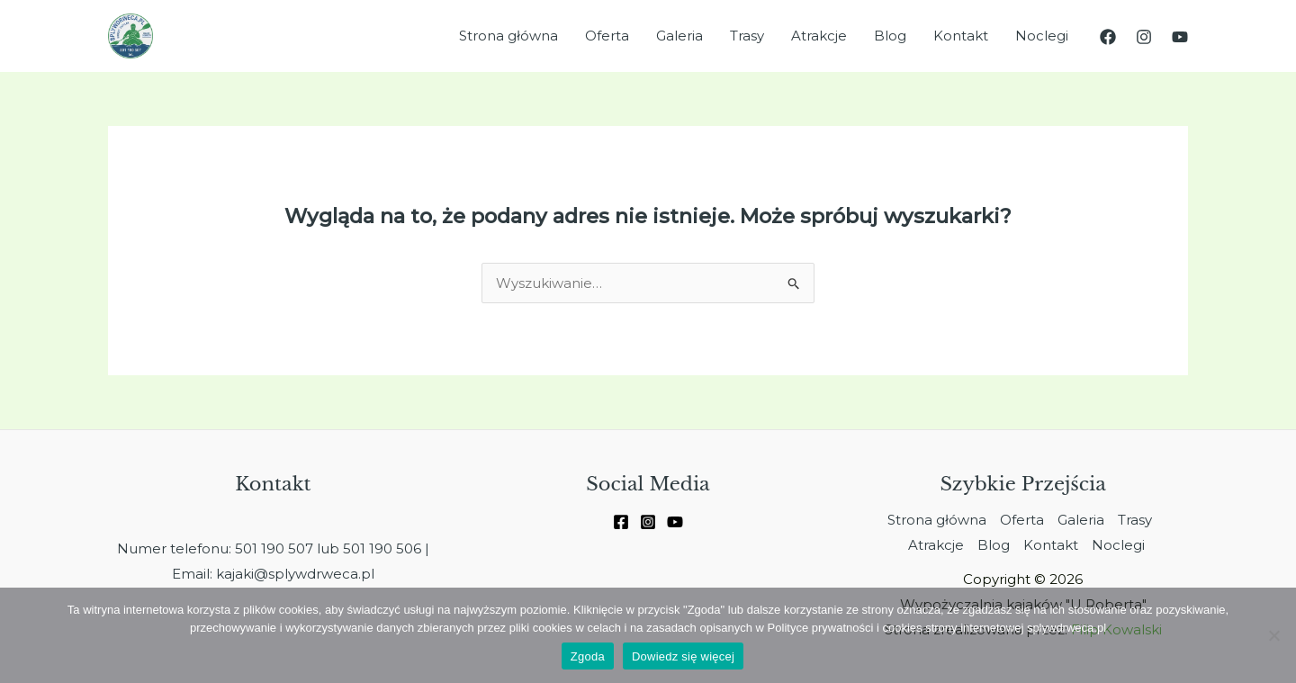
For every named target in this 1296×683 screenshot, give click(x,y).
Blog (890, 35)
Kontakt (960, 35)
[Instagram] (1144, 37)
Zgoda (588, 656)
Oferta (607, 35)
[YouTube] (1180, 37)
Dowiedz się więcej (683, 656)
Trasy (747, 35)
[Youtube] (675, 522)
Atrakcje (819, 35)
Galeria (679, 35)
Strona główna (508, 35)
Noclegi (1041, 35)
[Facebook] (1108, 37)
